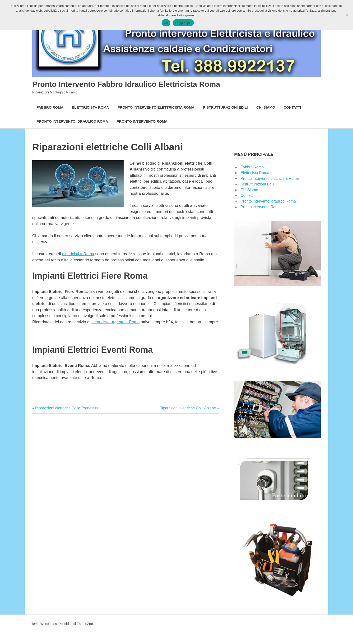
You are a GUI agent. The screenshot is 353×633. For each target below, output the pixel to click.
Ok (166, 23)
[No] (347, 15)
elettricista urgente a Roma (115, 322)
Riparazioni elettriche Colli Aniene (187, 408)
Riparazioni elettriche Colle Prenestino (67, 408)
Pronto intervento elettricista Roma (155, 107)
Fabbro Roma (50, 107)
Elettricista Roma (90, 107)
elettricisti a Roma (78, 254)
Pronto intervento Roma (142, 121)
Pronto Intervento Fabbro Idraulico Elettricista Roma (144, 84)
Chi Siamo (265, 107)
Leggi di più (183, 23)
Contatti (292, 107)
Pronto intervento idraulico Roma (72, 121)
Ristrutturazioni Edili (225, 107)
